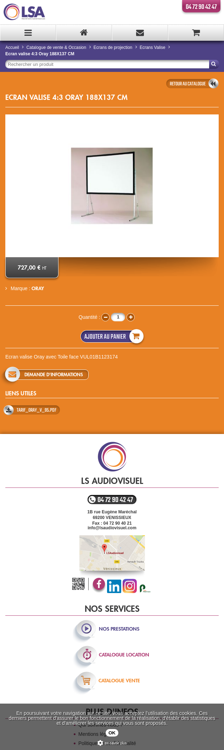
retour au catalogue (188, 84)
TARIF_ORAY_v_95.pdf (36, 410)
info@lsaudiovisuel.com (112, 527)
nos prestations (119, 629)
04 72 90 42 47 (201, 7)
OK (112, 732)
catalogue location (124, 655)
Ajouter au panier (112, 336)
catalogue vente (119, 680)
